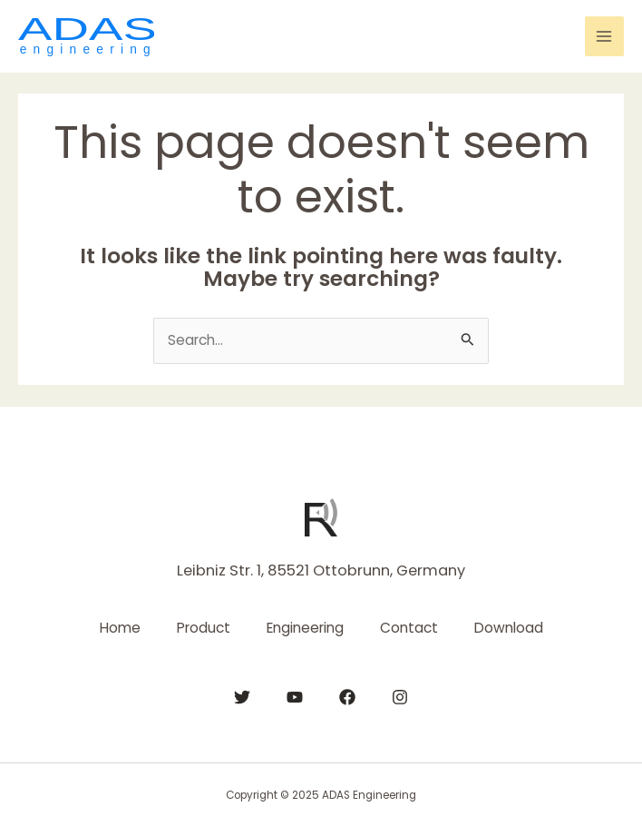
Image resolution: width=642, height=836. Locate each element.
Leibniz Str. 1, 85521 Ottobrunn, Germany (321, 570)
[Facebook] (347, 697)
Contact (409, 627)
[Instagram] (400, 697)
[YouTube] (295, 697)
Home (120, 627)
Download (508, 627)
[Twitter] (242, 697)
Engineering (305, 627)
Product (203, 627)
